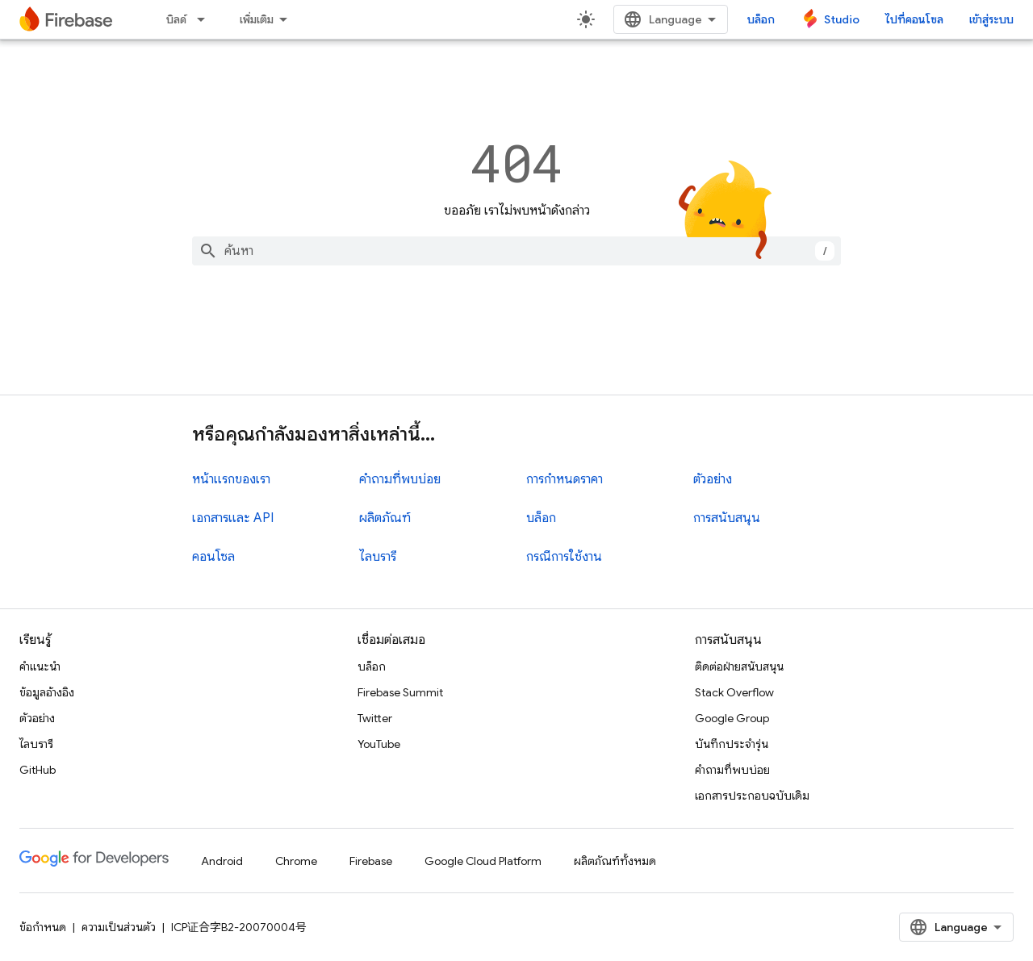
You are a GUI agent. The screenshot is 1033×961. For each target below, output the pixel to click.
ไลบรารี (377, 557)
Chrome (296, 861)
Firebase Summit (400, 692)
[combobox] (516, 250)
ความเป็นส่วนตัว (119, 927)
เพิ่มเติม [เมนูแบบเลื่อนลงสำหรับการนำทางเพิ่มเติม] (257, 19)
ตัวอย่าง (712, 479)
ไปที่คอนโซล (914, 19)
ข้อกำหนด (42, 927)
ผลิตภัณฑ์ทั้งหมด (615, 861)
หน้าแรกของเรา (231, 479)
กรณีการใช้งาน (564, 557)
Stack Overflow (734, 692)
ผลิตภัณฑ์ (385, 518)
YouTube (379, 744)
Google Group (732, 718)
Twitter (375, 718)
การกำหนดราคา (564, 479)
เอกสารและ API (233, 518)
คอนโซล (213, 557)
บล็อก (761, 19)
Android (222, 861)
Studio (841, 19)
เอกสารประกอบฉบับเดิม (752, 795)
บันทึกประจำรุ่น (731, 744)
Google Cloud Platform (483, 861)
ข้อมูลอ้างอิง (46, 692)
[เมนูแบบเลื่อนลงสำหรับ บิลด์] (205, 19)
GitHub (37, 770)
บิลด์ (176, 19)
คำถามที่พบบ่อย (400, 479)
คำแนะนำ (40, 666)
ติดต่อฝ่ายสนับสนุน (739, 666)
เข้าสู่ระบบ (991, 19)
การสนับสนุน (726, 518)
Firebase (370, 861)
